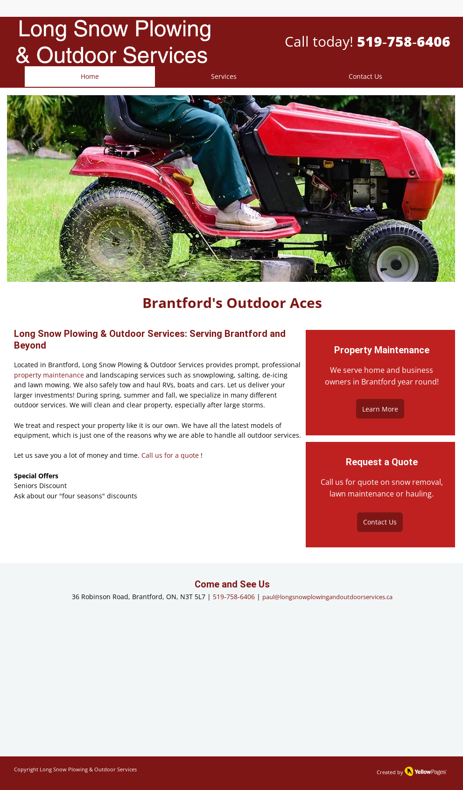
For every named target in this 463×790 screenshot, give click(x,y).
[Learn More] (380, 409)
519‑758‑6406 (233, 596)
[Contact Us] (380, 522)
